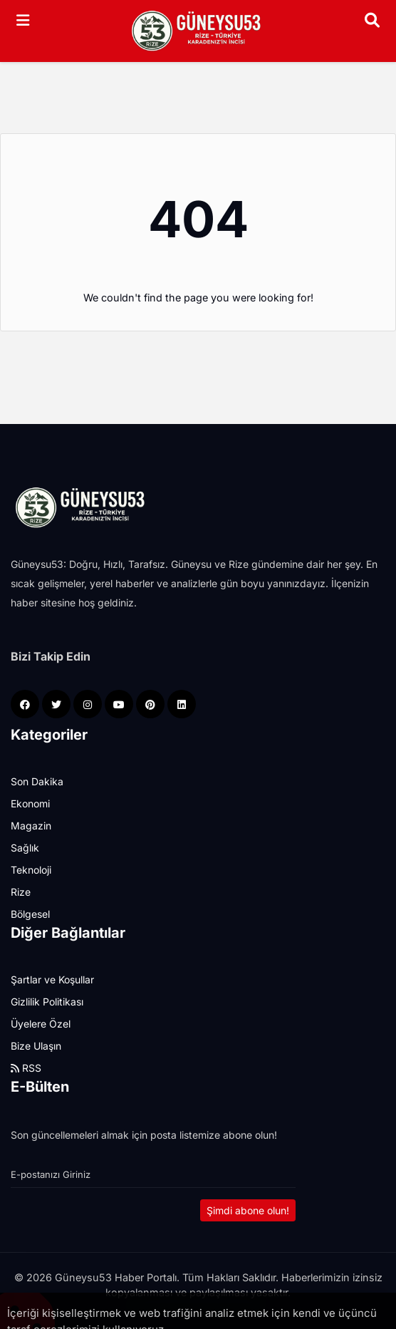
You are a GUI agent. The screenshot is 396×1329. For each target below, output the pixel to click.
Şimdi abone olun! (248, 1210)
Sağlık (25, 848)
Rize (21, 892)
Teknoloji (31, 870)
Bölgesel (30, 914)
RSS (26, 1068)
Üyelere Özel (41, 1024)
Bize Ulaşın (36, 1046)
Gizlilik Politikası (47, 1002)
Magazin (31, 825)
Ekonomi (30, 803)
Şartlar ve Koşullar (52, 979)
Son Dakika (37, 781)
